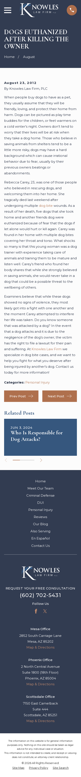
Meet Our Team (40, 488)
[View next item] (41, 460)
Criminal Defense (40, 495)
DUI (40, 503)
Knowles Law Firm (47, 349)
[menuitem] (18, 768)
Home (40, 481)
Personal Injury (37, 382)
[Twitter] (45, 611)
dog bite (46, 206)
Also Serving (40, 531)
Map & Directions (40, 647)
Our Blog (40, 524)
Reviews (40, 517)
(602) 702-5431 (40, 595)
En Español (40, 538)
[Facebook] (36, 611)
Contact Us (40, 546)
